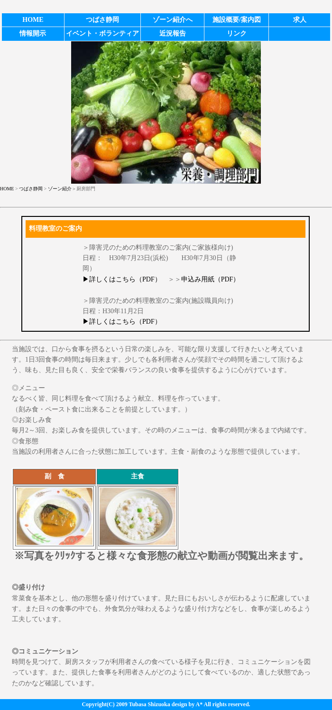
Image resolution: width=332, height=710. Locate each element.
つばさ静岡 (31, 188)
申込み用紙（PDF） (210, 279)
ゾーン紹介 (60, 188)
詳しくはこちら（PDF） (125, 279)
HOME (7, 188)
